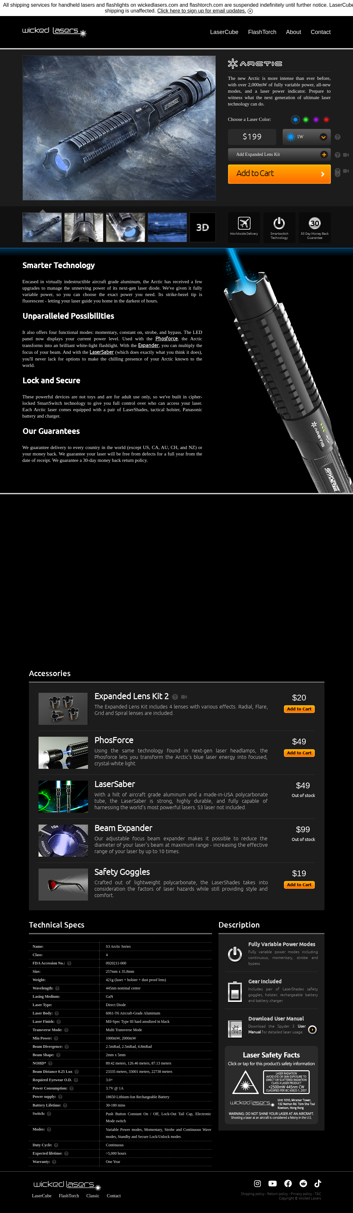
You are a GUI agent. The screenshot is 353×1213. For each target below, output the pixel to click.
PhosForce (113, 740)
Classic (92, 1195)
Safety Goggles (122, 872)
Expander (148, 346)
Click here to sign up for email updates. (201, 10)
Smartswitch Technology (279, 236)
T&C (318, 1194)
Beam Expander (123, 828)
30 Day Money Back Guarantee (315, 236)
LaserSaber (102, 352)
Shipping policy (252, 1194)
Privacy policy (301, 1194)
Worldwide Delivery (244, 234)
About (293, 32)
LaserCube (224, 32)
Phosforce (166, 339)
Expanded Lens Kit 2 (131, 696)
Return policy (277, 1194)
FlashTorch (262, 32)
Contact (321, 32)
